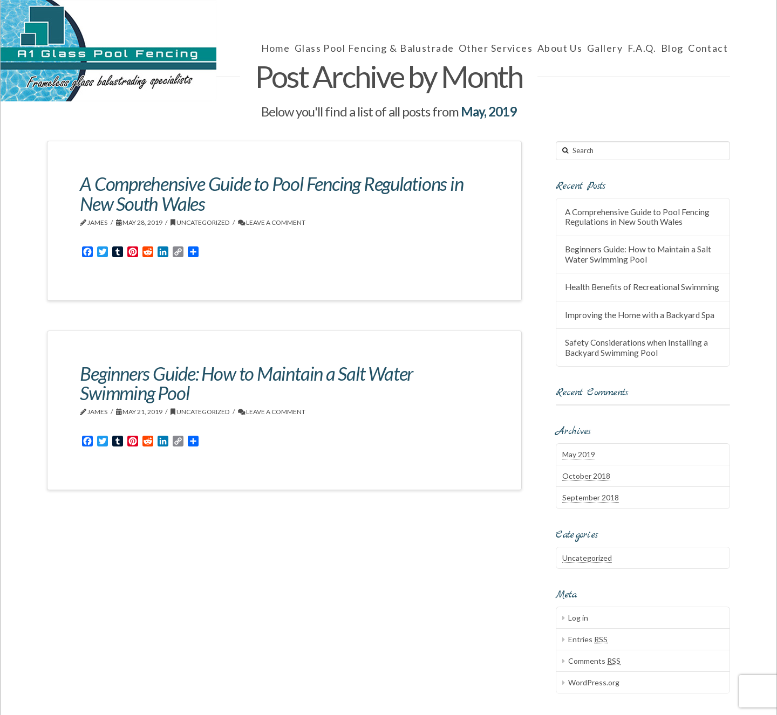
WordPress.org (593, 682)
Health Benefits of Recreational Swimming (642, 287)
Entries (588, 639)
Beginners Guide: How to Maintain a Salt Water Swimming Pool (246, 383)
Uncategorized (200, 222)
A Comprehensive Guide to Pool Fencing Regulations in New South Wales (271, 193)
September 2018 (590, 497)
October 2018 (586, 475)
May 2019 (578, 454)
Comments (594, 660)
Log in (578, 617)
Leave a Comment (271, 222)
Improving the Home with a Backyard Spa (639, 315)
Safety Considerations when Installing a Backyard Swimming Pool (636, 348)
